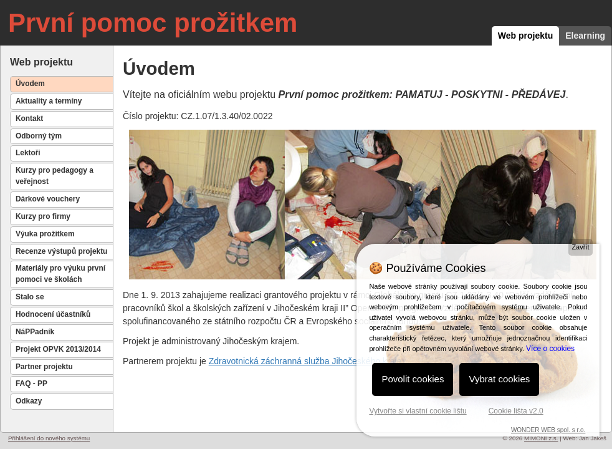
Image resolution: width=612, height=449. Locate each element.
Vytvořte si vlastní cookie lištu (417, 411)
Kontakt (29, 118)
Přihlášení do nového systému (49, 438)
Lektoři (28, 152)
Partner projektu (44, 366)
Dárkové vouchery (48, 199)
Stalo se (30, 296)
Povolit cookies (412, 379)
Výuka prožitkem (45, 233)
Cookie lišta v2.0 (516, 411)
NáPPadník (35, 331)
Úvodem (30, 83)
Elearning (585, 36)
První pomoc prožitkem (152, 22)
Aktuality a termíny (49, 101)
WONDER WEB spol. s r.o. (548, 430)
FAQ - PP (31, 383)
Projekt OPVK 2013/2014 (58, 349)
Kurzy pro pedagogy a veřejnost (54, 176)
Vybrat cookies (499, 379)
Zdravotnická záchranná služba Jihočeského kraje (305, 361)
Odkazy (29, 401)
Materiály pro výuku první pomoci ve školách (60, 274)
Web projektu (525, 36)
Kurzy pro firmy (43, 216)
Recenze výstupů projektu (61, 251)
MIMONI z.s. (541, 438)
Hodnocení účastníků (53, 314)
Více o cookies (550, 348)
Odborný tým (39, 136)
